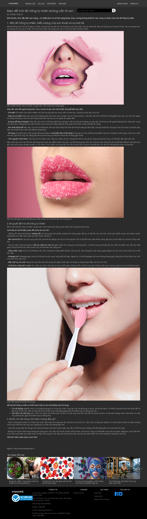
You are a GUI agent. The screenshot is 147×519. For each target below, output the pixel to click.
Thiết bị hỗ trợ (78, 493)
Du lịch (41, 3)
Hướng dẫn (98, 496)
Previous (5, 468)
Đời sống (51, 3)
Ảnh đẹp (62, 3)
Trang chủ (30, 3)
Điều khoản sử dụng (101, 499)
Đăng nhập (122, 3)
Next (142, 468)
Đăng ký (134, 3)
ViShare (13, 3)
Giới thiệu (97, 493)
